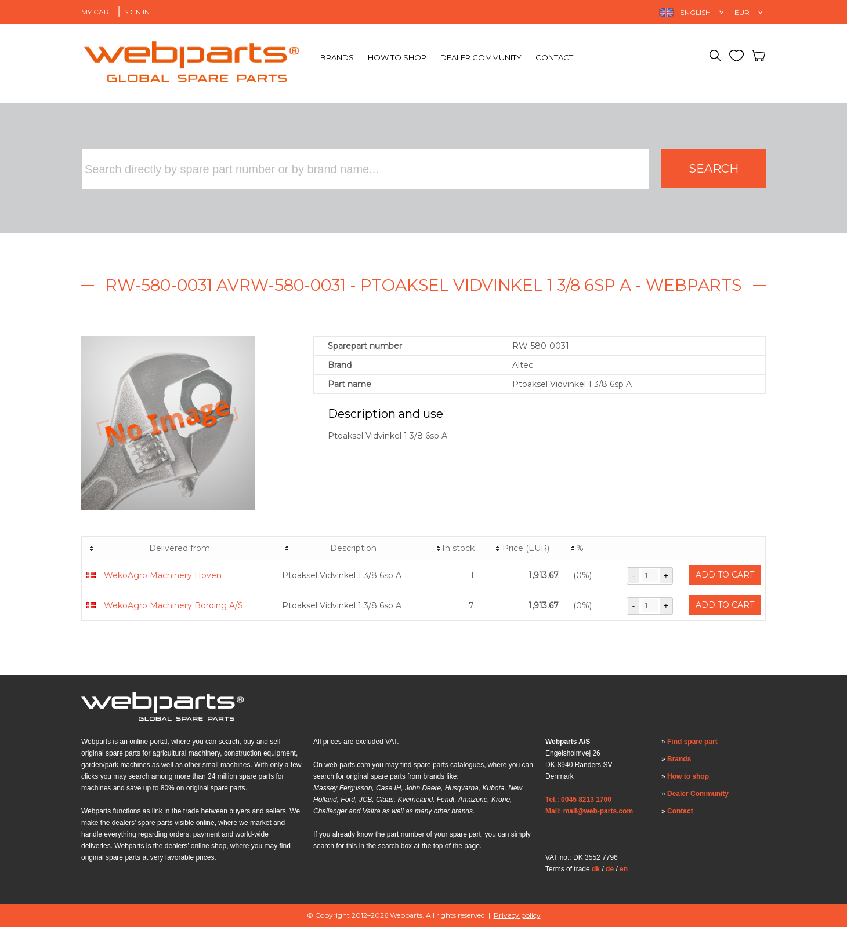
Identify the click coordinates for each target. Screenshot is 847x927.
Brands (337, 57)
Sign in (137, 12)
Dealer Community (481, 57)
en (624, 869)
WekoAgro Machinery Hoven (163, 575)
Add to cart (725, 575)
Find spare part (692, 742)
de (610, 869)
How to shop (397, 57)
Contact (554, 57)
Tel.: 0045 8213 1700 (578, 799)
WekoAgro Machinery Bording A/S (173, 605)
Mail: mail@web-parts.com (589, 811)
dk (596, 869)
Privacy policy (517, 915)
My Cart (97, 12)
